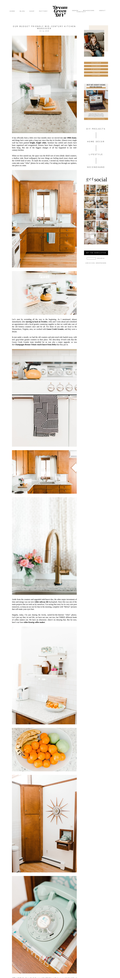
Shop (32, 11)
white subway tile (41, 602)
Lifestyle (96, 154)
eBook (75, 10)
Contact (81, 11)
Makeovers (88, 10)
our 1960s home (70, 138)
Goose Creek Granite (55, 329)
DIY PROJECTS (95, 129)
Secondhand (96, 167)
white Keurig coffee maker (34, 622)
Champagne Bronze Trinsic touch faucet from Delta (35, 345)
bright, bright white (38, 143)
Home (12, 11)
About (102, 10)
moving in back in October (36, 322)
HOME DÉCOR (96, 142)
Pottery (43, 11)
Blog (22, 11)
